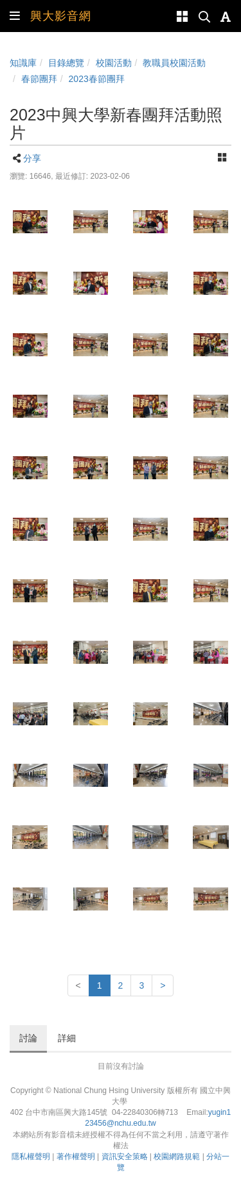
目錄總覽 (66, 63)
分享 (32, 158)
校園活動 (114, 63)
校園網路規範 (177, 1156)
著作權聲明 (76, 1156)
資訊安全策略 (125, 1156)
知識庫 (23, 63)
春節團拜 (39, 79)
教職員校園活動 (174, 63)
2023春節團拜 (97, 79)
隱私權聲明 (31, 1156)
